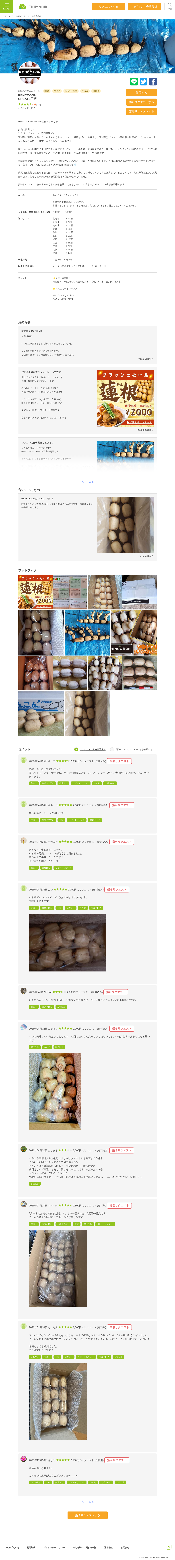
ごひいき (33, 6)
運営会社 (108, 1547)
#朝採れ (57, 91)
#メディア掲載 (71, 91)
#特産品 (85, 91)
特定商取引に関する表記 (84, 1547)
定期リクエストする (141, 111)
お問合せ (125, 1547)
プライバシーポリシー (54, 1547)
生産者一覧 (20, 16)
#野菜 (46, 91)
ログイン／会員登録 (144, 6)
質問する (141, 92)
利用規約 (31, 1547)
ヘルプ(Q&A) (12, 1547)
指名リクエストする (141, 102)
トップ (7, 16)
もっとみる (87, 482)
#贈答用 (96, 91)
